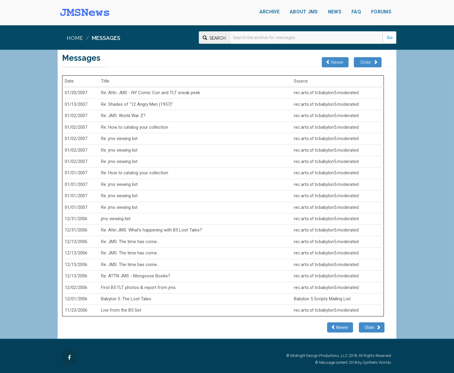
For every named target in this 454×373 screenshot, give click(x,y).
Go (389, 37)
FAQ (356, 12)
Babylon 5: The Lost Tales (126, 298)
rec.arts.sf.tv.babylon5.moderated (326, 92)
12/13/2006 (76, 241)
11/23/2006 (76, 310)
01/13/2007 (76, 104)
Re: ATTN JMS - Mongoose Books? (135, 276)
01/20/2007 (76, 92)
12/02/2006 (76, 287)
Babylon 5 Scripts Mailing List (322, 298)
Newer (335, 62)
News (334, 12)
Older (368, 62)
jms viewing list (115, 218)
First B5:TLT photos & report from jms (138, 287)
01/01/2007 (76, 172)
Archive (269, 12)
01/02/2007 (76, 115)
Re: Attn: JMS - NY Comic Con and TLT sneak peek (150, 92)
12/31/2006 (76, 218)
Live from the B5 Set (121, 310)
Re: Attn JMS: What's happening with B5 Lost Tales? (151, 230)
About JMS (304, 12)
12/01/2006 (76, 298)
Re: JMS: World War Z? (123, 115)
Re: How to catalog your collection (134, 127)
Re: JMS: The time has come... (130, 241)
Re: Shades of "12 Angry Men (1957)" (137, 104)
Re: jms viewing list (119, 138)
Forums (381, 12)
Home (75, 38)
